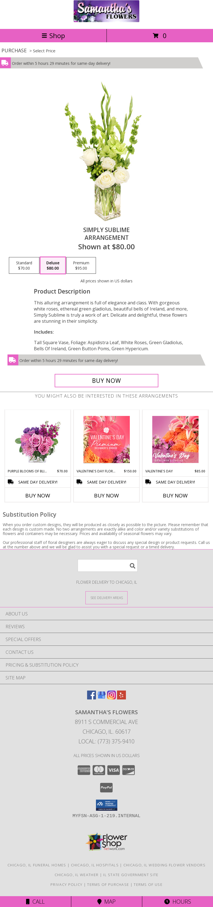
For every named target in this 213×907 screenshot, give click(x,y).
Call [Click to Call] (35, 901)
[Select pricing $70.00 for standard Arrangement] (24, 265)
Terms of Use (148, 884)
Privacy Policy (66, 884)
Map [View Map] (106, 901)
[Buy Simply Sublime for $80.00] (106, 380)
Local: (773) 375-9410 (106, 741)
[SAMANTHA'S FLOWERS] (106, 20)
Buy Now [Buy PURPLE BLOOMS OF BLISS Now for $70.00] (37, 495)
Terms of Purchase (108, 884)
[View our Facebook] (91, 697)
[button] (106, 805)
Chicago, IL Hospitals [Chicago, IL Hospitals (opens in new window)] (95, 864)
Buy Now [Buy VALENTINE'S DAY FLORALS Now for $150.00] (106, 495)
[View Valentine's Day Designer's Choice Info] (175, 439)
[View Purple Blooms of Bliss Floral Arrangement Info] (38, 439)
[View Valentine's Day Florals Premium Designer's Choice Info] (106, 439)
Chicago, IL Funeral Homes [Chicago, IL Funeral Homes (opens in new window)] (36, 864)
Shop (53, 35)
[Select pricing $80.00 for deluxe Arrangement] (52, 265)
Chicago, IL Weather (77, 874)
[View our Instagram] (111, 697)
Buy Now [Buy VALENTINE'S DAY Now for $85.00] (175, 495)
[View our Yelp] (121, 697)
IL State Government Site (130, 874)
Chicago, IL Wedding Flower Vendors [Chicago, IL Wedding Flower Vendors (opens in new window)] (164, 864)
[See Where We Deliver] (106, 597)
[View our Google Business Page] (101, 697)
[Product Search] (108, 565)
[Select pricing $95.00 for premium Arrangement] (81, 265)
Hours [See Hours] (177, 901)
